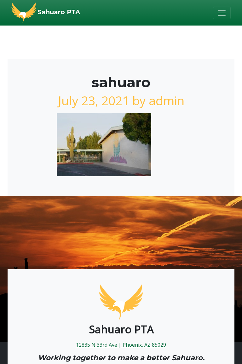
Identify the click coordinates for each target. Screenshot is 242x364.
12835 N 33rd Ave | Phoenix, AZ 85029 (121, 344)
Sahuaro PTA (58, 12)
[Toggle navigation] (222, 13)
